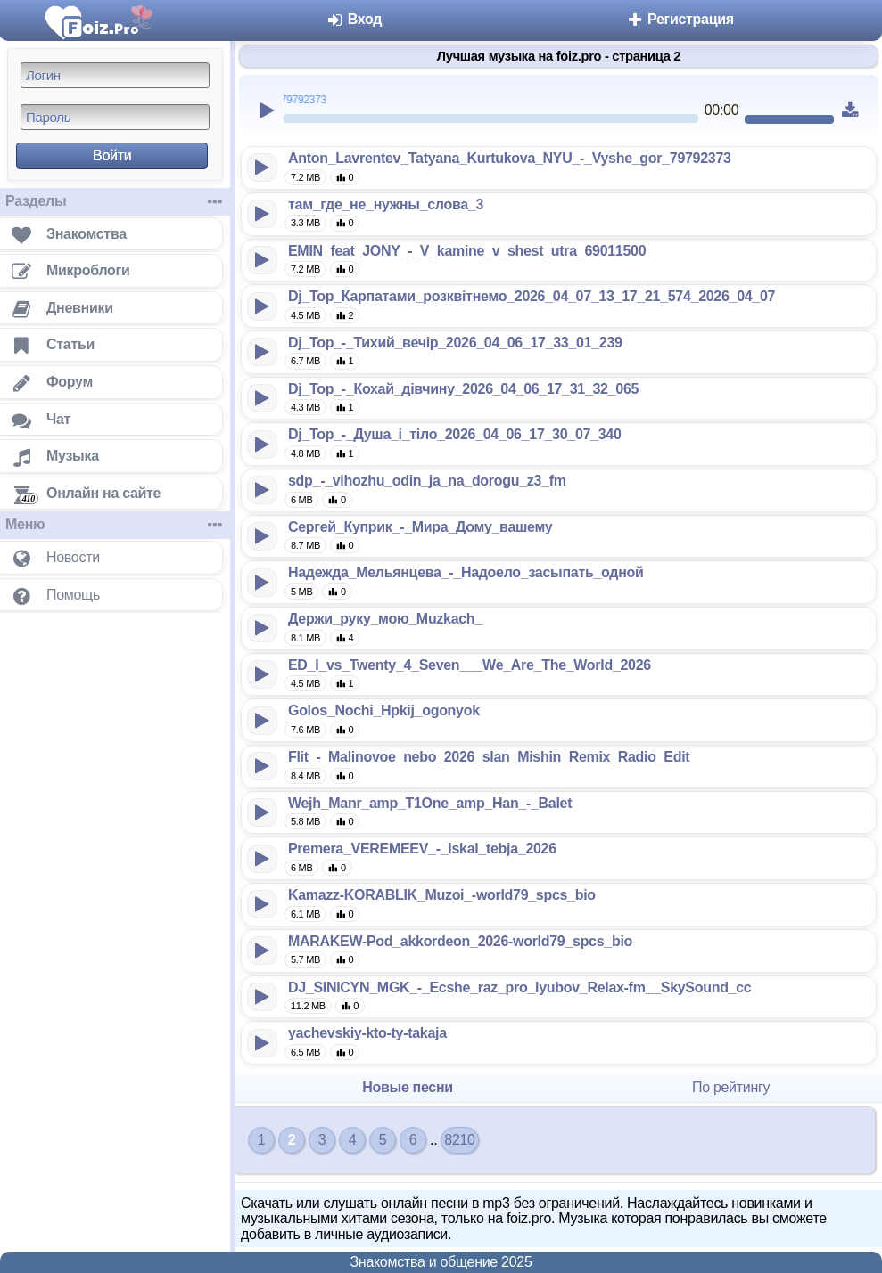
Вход (354, 19)
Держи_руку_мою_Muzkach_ (385, 618)
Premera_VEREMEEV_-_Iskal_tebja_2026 (422, 848)
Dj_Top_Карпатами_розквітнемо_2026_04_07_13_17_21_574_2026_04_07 (531, 296)
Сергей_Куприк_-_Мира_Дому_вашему (420, 526)
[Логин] (115, 75)
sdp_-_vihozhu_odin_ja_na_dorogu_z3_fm (427, 480)
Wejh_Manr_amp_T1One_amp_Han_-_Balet (430, 803)
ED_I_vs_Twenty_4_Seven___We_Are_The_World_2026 (469, 665)
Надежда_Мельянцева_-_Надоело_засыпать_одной (466, 572)
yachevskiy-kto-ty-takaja (367, 1032)
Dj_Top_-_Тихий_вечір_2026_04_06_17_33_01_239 (455, 342)
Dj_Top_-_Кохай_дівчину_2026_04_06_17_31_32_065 (463, 388)
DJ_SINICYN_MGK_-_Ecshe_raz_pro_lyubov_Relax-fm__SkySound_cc (519, 987)
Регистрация (680, 19)
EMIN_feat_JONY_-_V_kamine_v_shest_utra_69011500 (467, 250)
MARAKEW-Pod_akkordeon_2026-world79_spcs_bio (460, 941)
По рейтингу (731, 1087)
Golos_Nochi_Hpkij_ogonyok (384, 710)
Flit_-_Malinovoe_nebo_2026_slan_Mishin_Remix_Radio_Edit (488, 756)
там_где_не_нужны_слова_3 (385, 204)
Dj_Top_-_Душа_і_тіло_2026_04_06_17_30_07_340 (455, 434)
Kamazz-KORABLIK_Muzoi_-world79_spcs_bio (442, 894)
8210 (459, 1139)
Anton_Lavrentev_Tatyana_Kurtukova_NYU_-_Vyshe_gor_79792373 (509, 158)
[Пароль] (115, 117)
